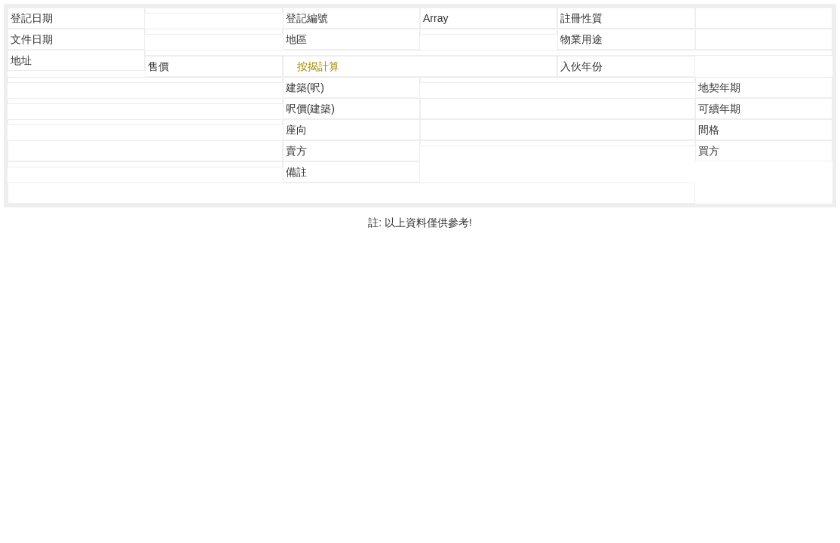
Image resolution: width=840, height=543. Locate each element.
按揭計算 (318, 66)
